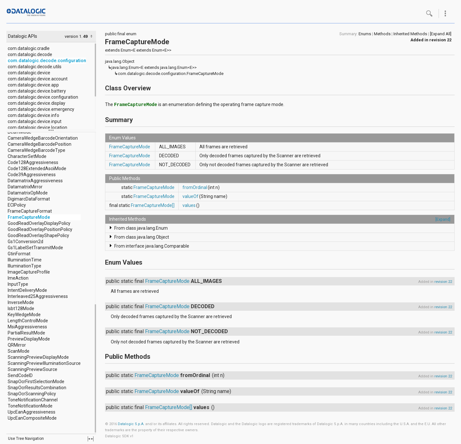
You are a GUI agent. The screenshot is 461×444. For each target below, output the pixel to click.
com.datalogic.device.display (36, 103)
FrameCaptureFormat (30, 211)
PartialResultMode (26, 332)
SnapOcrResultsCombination (37, 387)
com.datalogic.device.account (38, 78)
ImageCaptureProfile (29, 272)
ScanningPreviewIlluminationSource (44, 363)
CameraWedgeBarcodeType (36, 150)
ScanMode (18, 351)
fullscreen (90, 439)
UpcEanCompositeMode (32, 418)
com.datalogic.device (29, 72)
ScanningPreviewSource (32, 369)
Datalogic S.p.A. (131, 424)
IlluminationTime (25, 259)
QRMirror (17, 345)
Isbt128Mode (21, 308)
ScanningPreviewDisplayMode (38, 357)
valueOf (190, 196)
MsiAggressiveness (27, 326)
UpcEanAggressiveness (31, 412)
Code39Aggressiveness (32, 174)
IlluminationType (24, 265)
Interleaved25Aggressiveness (38, 296)
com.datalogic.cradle (29, 48)
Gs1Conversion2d (25, 241)
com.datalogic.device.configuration (43, 97)
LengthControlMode (28, 320)
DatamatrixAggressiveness (35, 180)
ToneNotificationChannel (33, 399)
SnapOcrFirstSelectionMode (36, 381)
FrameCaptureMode (29, 217)
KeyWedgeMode (24, 314)
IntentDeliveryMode (27, 290)
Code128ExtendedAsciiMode (37, 168)
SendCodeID (20, 375)
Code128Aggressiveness (33, 162)
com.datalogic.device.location (37, 127)
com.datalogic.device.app (33, 84)
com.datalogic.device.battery (37, 91)
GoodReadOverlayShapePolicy (38, 235)
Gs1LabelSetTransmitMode (35, 247)
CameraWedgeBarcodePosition (39, 144)
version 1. (73, 36)
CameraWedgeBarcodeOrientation (43, 138)
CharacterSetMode (27, 156)
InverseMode (21, 302)
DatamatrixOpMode (28, 192)
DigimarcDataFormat (29, 198)
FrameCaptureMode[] (152, 205)
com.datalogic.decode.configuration (47, 60)
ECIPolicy (17, 205)
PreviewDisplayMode (29, 338)
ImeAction (18, 278)
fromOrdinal (194, 187)
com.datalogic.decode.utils (34, 66)
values (189, 205)
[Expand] (442, 219)
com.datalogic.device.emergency (41, 109)
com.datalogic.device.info (33, 115)
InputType (18, 284)
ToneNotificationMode (30, 405)
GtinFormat (19, 253)
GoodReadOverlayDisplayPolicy (39, 223)
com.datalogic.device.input (34, 121)
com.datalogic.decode (30, 54)
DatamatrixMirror (25, 186)
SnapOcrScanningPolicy (32, 393)
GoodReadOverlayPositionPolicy (40, 229)
